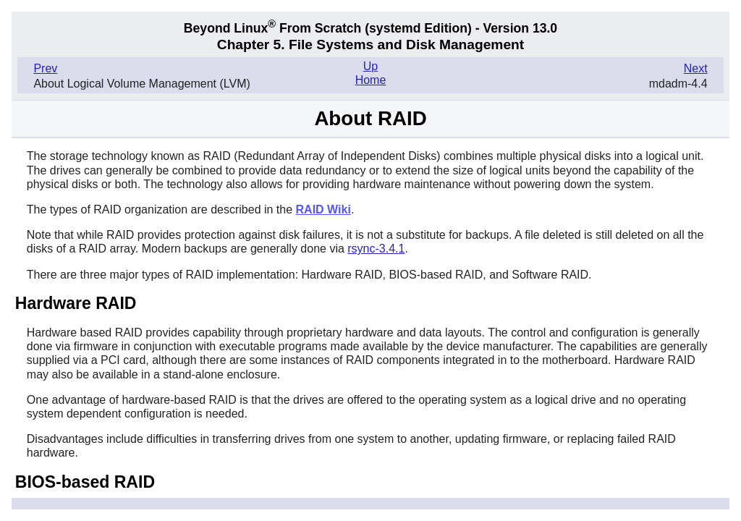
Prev (45, 68)
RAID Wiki (323, 209)
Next (696, 68)
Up (370, 66)
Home (370, 80)
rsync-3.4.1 (376, 248)
